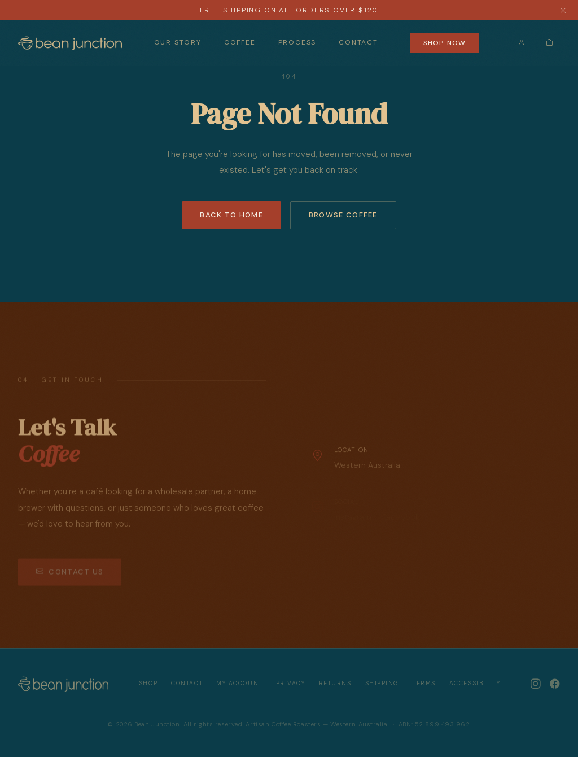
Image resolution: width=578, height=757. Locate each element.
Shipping (382, 683)
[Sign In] (521, 43)
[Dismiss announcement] (563, 10)
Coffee (240, 42)
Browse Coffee (343, 215)
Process (297, 42)
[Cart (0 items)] (549, 43)
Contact (358, 42)
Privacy (290, 683)
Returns (335, 683)
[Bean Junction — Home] (70, 43)
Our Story (178, 42)
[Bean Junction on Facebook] (555, 683)
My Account (239, 683)
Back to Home (231, 215)
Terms (424, 683)
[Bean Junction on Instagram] (536, 683)
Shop (148, 683)
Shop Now (444, 42)
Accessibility (474, 683)
